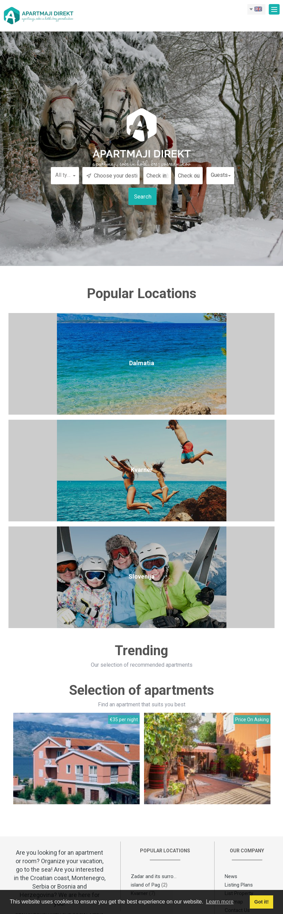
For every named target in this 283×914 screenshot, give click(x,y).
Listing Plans (239, 885)
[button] (65, 175)
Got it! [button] (261, 902)
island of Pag (145, 885)
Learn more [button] (220, 902)
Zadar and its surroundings (161, 876)
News (231, 876)
